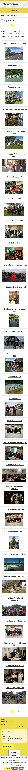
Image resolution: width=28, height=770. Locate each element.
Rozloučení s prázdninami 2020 (14, 355)
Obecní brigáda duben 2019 (14, 576)
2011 (8, 31)
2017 (23, 33)
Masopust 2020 (15, 399)
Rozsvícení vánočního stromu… (15, 487)
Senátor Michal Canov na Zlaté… (14, 155)
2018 (4, 36)
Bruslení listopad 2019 (15, 509)
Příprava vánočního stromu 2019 (15, 532)
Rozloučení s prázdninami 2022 (14, 132)
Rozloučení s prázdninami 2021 (14, 310)
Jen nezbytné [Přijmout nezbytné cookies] (15, 768)
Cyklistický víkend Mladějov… (15, 599)
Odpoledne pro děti (14, 177)
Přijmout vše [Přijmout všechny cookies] (7, 768)
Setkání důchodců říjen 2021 (15, 287)
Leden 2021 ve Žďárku (14, 332)
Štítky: (3, 31)
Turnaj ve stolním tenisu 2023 (15, 109)
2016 (17, 33)
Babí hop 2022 (14, 243)
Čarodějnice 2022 (15, 199)
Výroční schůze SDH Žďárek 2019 (15, 644)
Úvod (2, 15)
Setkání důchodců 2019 (15, 465)
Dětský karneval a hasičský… (15, 443)
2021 (23, 36)
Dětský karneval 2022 (15, 221)
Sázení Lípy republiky (15, 688)
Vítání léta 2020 (14, 377)
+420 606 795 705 (6, 721)
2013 (21, 31)
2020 (17, 36)
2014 (4, 33)
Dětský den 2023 (14, 65)
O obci (7, 15)
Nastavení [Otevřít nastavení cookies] (21, 768)
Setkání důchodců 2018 (15, 666)
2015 (11, 33)
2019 (11, 36)
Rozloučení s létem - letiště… (15, 554)
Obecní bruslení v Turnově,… (14, 621)
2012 (15, 31)
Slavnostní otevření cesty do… (15, 265)
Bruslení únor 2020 (14, 421)
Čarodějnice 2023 (15, 87)
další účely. (17, 760)
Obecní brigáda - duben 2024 (15, 43)
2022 (4, 38)
